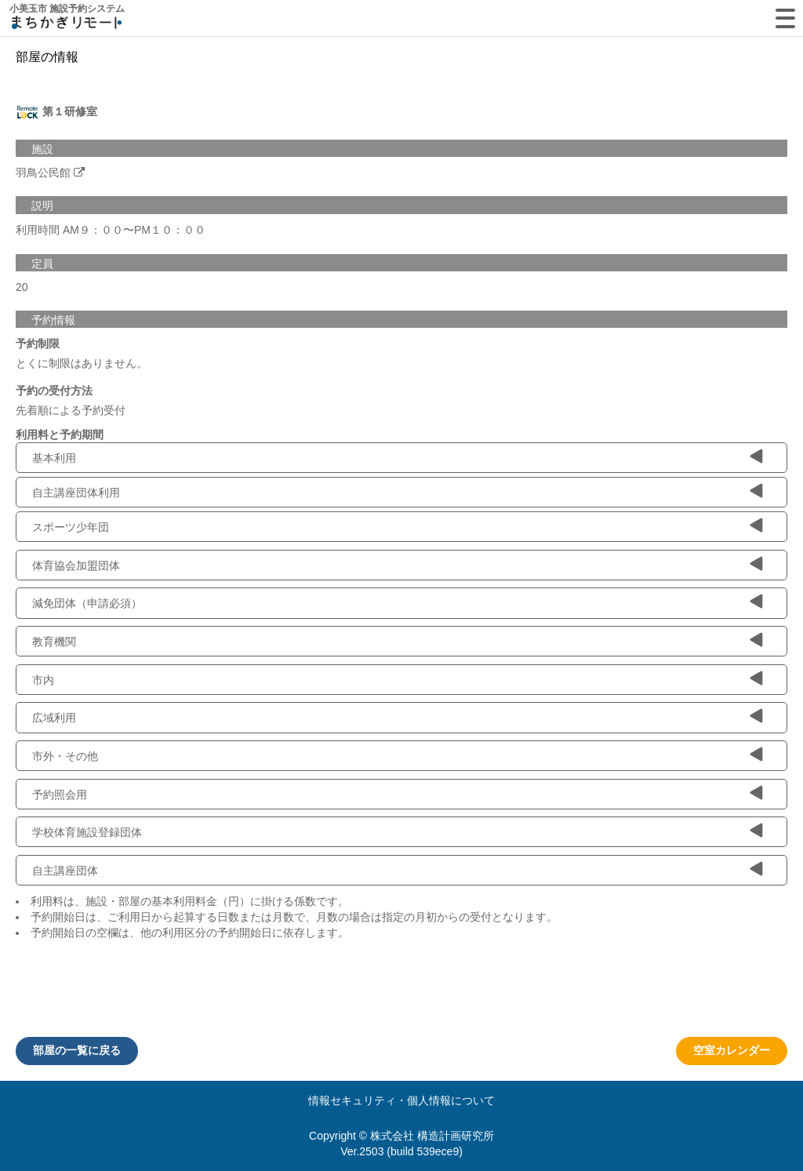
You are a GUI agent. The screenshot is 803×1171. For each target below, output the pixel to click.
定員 (42, 263)
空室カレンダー (731, 1050)
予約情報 (53, 320)
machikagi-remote (67, 25)
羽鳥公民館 (43, 172)
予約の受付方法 (54, 390)
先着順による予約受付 (70, 410)
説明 (42, 205)
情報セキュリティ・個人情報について (401, 1100)
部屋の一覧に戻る (77, 1050)
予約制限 (38, 343)
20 (22, 287)
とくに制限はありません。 (81, 363)
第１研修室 (56, 112)
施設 (42, 149)
